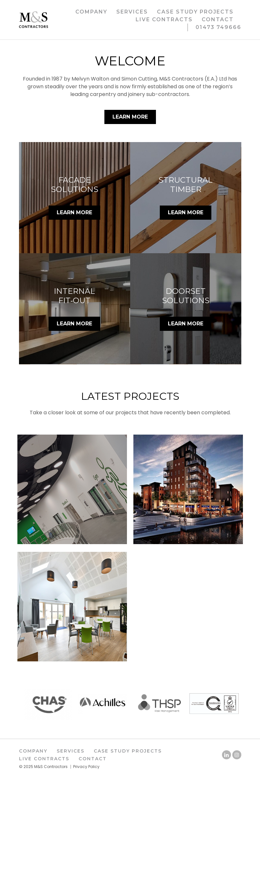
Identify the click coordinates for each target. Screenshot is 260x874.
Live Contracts (164, 19)
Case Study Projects (195, 12)
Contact (218, 19)
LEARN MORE (74, 308)
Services (132, 12)
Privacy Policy (86, 862)
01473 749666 (218, 27)
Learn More (130, 212)
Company (91, 12)
